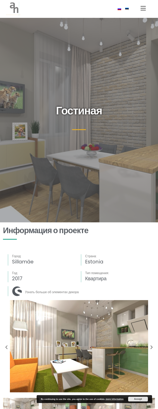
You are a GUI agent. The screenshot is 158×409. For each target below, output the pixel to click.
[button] (6, 347)
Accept (138, 399)
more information (114, 399)
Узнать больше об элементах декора (52, 292)
